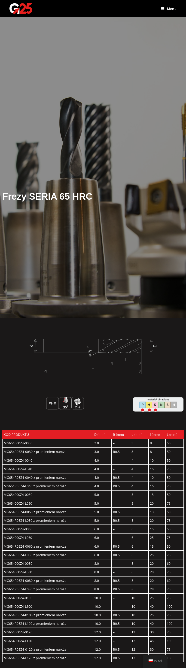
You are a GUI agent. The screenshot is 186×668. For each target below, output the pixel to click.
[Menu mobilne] (169, 8)
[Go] (142, 410)
